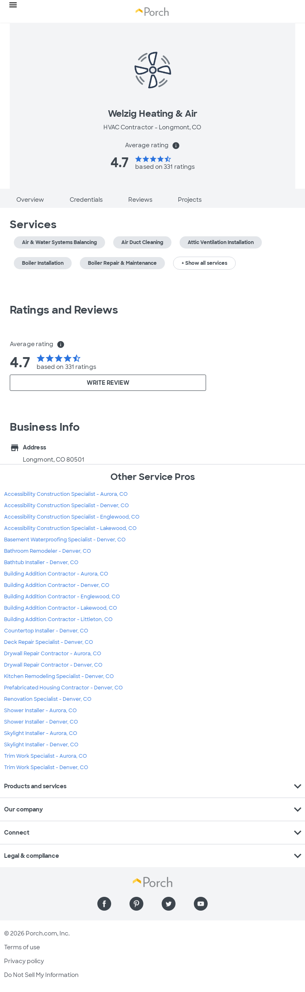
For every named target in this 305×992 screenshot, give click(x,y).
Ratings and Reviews (64, 310)
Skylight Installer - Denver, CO (41, 744)
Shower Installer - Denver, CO (41, 722)
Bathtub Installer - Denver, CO (41, 562)
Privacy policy (24, 961)
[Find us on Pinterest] (136, 904)
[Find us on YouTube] (201, 904)
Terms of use (22, 947)
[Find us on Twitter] (169, 904)
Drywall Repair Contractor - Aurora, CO (52, 653)
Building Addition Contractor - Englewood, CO (62, 596)
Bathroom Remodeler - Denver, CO (47, 551)
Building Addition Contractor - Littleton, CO (58, 619)
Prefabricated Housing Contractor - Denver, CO (63, 688)
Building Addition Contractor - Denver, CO (56, 585)
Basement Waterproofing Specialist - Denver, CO (64, 539)
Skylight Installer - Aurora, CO (40, 733)
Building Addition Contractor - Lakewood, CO (60, 608)
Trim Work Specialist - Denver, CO (46, 767)
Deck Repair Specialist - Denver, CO (48, 642)
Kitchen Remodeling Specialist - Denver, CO (59, 676)
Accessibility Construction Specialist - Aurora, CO (65, 494)
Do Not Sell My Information (41, 975)
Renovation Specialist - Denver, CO (47, 699)
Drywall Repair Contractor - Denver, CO (53, 665)
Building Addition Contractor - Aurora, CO (56, 574)
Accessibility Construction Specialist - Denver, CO (66, 505)
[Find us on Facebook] (104, 904)
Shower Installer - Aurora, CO (40, 710)
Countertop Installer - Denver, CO (46, 631)
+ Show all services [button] (204, 263)
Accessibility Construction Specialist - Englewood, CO (71, 517)
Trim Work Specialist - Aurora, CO (45, 756)
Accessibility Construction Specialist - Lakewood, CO (70, 528)
